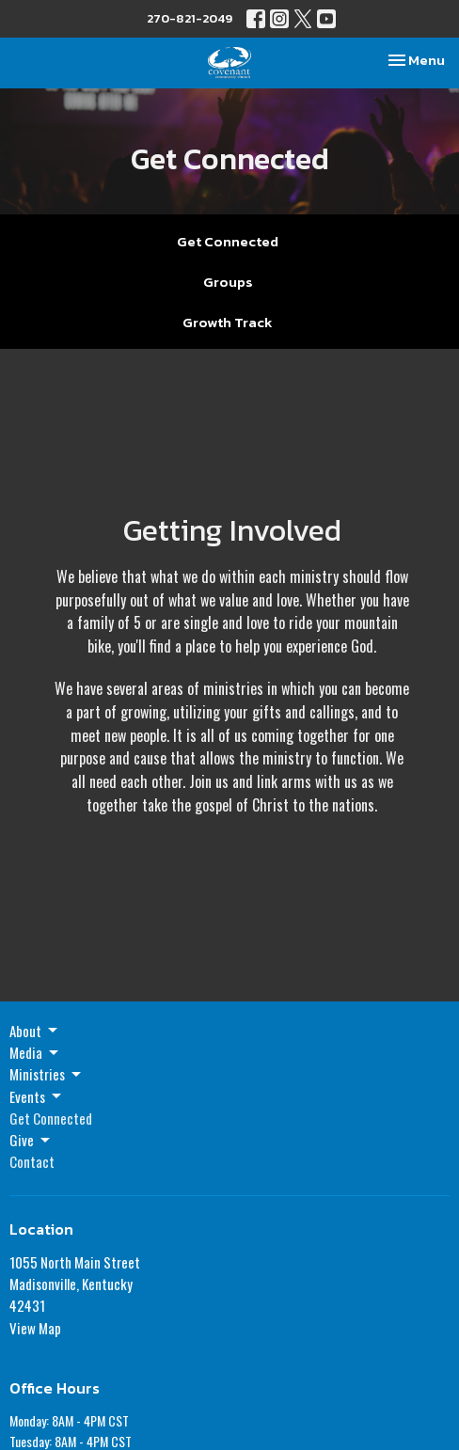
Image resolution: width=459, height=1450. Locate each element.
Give (31, 1139)
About (34, 1030)
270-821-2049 (189, 18)
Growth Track (227, 322)
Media (35, 1052)
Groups (228, 281)
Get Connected (227, 241)
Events (36, 1096)
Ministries (46, 1074)
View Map (35, 1327)
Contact (32, 1161)
